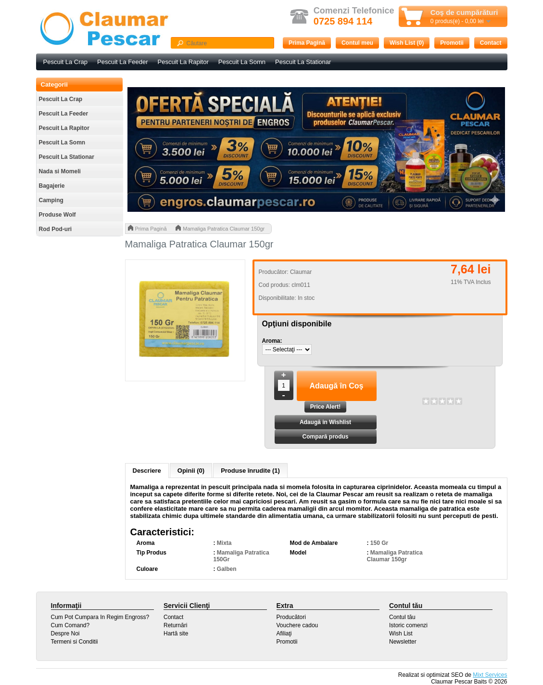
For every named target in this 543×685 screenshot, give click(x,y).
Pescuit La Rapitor (183, 61)
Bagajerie (52, 185)
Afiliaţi (284, 633)
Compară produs (325, 436)
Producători (291, 617)
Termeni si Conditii (74, 641)
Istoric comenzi (408, 625)
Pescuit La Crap (65, 61)
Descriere (147, 470)
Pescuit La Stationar (303, 61)
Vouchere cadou (297, 625)
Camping (51, 200)
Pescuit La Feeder (122, 61)
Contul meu (357, 42)
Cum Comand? (70, 625)
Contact (491, 42)
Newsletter (403, 641)
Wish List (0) (407, 42)
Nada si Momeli (60, 171)
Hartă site (176, 633)
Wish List (401, 633)
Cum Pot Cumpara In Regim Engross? (100, 617)
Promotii (452, 42)
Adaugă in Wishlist (325, 422)
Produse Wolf (57, 214)
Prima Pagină (307, 42)
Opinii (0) (190, 470)
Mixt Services (490, 675)
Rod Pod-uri (55, 229)
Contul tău (402, 617)
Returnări (175, 625)
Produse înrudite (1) (250, 470)
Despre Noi (65, 633)
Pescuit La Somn (241, 61)
